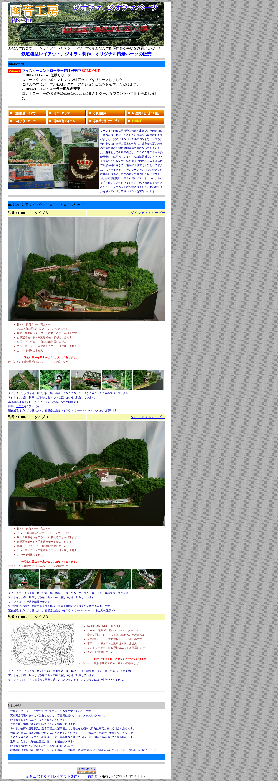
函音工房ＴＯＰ (38, 776)
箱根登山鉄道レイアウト (59, 410)
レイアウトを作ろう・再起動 (75, 776)
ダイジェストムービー (148, 213)
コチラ (20, 406)
